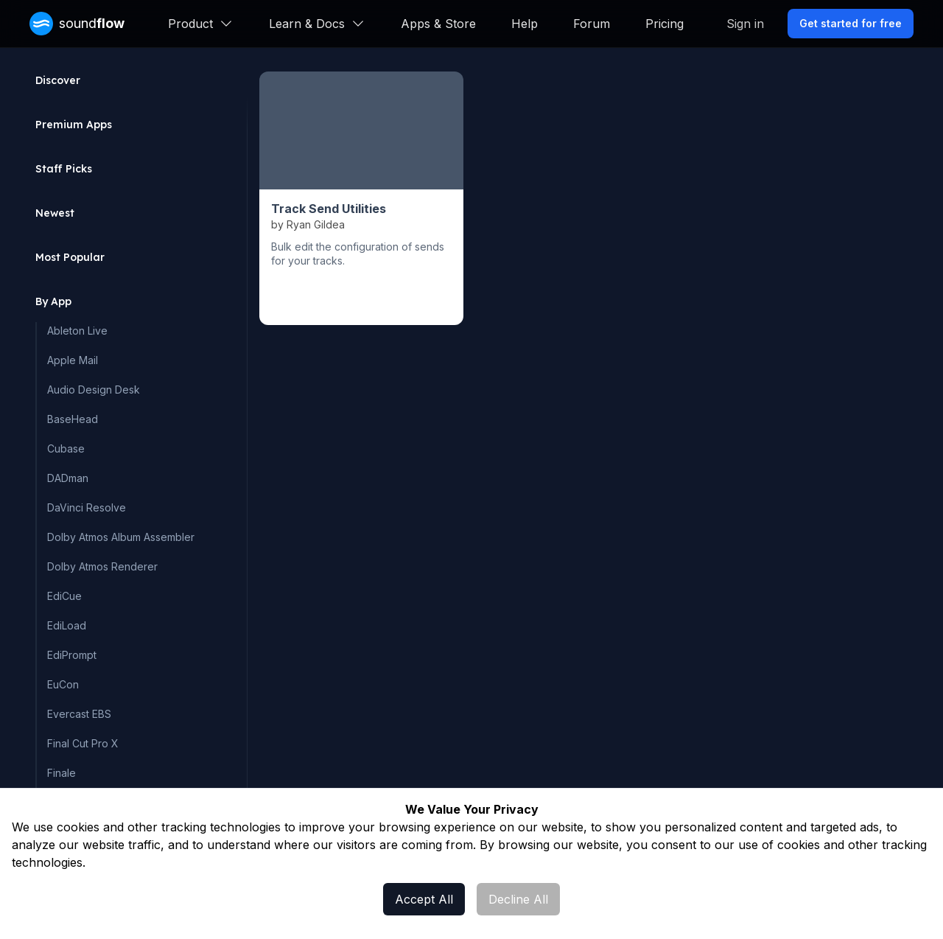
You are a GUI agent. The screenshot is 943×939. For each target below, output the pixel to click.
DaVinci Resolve (86, 507)
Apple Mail (72, 360)
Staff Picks (63, 168)
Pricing (664, 23)
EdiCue (64, 596)
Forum (591, 23)
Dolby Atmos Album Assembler (120, 537)
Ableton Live (77, 330)
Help (524, 23)
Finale (61, 773)
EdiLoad (66, 625)
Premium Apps (73, 124)
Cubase (66, 448)
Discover (57, 80)
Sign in (745, 23)
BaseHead (72, 419)
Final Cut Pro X (83, 743)
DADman (67, 478)
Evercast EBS (79, 714)
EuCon (63, 684)
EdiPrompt (72, 655)
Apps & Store (438, 23)
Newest (54, 213)
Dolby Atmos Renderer (102, 566)
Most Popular (70, 257)
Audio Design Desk (93, 389)
